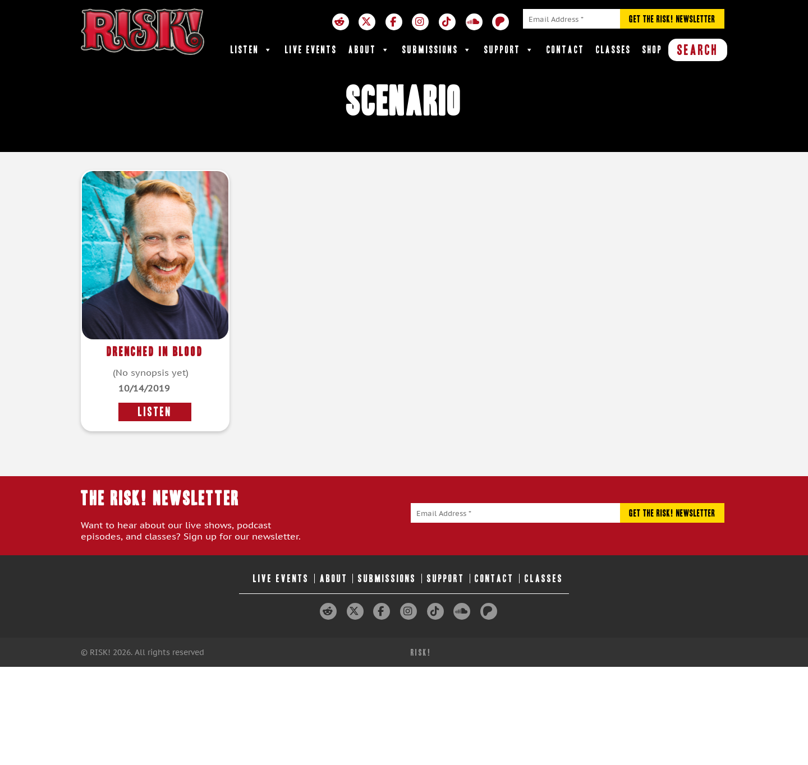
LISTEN (155, 412)
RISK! (421, 652)
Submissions (437, 50)
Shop (652, 49)
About (369, 50)
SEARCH (697, 50)
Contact (566, 49)
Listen (252, 50)
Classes (613, 49)
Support (509, 50)
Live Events (311, 49)
